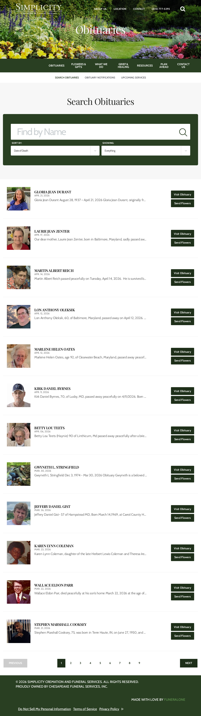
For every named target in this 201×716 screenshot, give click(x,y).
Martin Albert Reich (53, 271)
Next (188, 663)
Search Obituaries (67, 77)
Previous (15, 663)
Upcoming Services (133, 77)
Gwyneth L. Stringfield (56, 467)
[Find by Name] (93, 132)
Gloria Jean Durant (52, 192)
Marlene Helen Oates (54, 349)
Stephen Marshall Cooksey (60, 624)
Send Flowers (184, 202)
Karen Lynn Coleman (54, 546)
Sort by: (17, 142)
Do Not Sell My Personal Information (44, 709)
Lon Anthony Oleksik (54, 310)
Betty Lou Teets (49, 428)
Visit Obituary (184, 193)
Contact (139, 8)
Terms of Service (85, 709)
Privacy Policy (109, 709)
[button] (182, 9)
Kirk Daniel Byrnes (52, 389)
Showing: (108, 142)
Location (120, 8)
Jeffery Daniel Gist (52, 507)
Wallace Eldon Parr (53, 585)
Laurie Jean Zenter (51, 231)
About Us (100, 8)
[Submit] (183, 132)
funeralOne (174, 700)
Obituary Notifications (100, 77)
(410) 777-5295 (161, 8)
